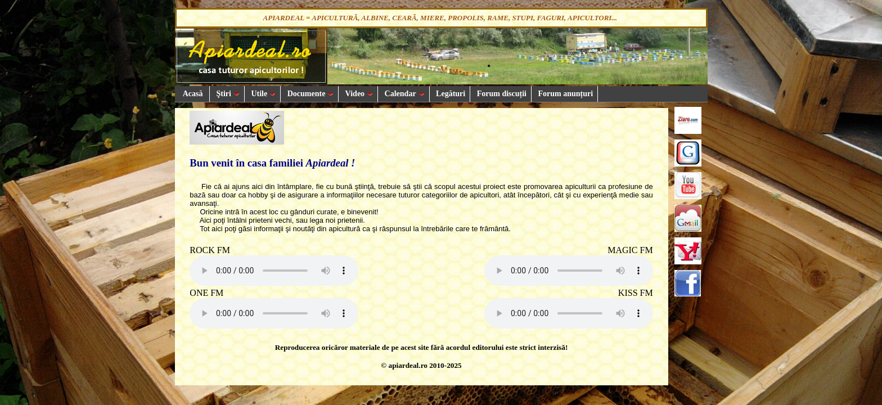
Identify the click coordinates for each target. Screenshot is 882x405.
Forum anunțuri (564, 93)
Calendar (403, 93)
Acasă (192, 93)
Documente (309, 93)
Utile (262, 93)
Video (358, 93)
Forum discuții (500, 93)
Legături (450, 93)
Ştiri (227, 93)
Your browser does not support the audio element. (274, 270)
